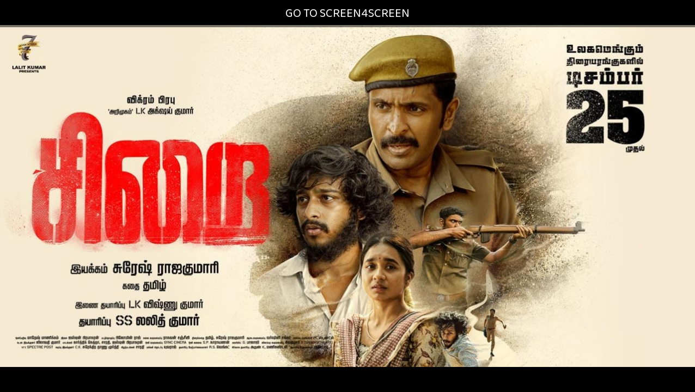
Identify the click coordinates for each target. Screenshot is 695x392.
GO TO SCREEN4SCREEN (347, 13)
